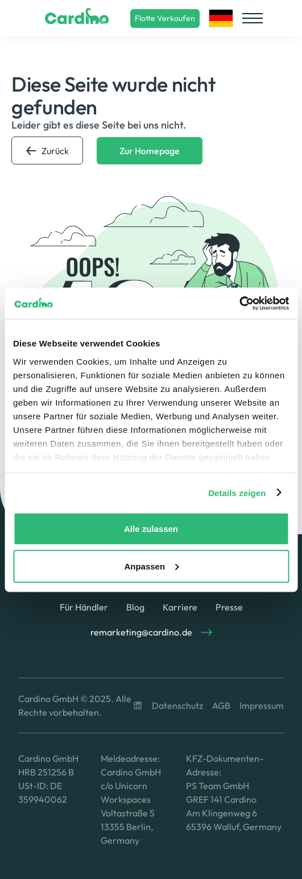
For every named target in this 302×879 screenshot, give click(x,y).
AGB (221, 705)
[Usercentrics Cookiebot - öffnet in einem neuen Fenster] (239, 303)
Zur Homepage (149, 150)
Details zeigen (237, 492)
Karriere (180, 607)
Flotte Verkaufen (165, 18)
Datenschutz (177, 705)
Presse (229, 607)
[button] (221, 18)
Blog (135, 607)
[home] (74, 18)
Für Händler (84, 607)
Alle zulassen (151, 529)
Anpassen (151, 566)
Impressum (261, 705)
